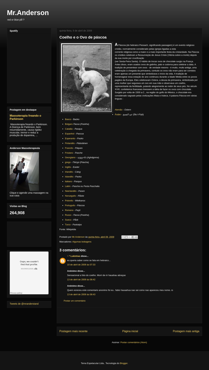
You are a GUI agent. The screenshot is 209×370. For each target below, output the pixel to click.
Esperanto (70, 138)
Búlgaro (69, 124)
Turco (68, 224)
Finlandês (70, 143)
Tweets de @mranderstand (24, 303)
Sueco (68, 219)
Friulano (69, 153)
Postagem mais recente (73, 331)
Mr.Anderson (28, 12)
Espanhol (69, 133)
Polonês (69, 200)
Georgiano (70, 157)
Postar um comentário (75, 300)
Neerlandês (70, 191)
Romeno (69, 210)
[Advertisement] (129, 315)
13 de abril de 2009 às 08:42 (81, 279)
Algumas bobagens (81, 241)
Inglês (68, 167)
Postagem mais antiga (186, 331)
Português (70, 205)
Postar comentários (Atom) (133, 342)
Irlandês (69, 172)
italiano (68, 181)
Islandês (69, 176)
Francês (69, 148)
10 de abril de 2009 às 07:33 (81, 264)
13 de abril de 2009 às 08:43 (81, 294)
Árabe (118, 114)
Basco (68, 119)
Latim (67, 186)
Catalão (69, 129)
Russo (68, 215)
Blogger (123, 363)
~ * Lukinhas (73, 256)
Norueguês (70, 196)
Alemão (118, 109)
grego (68, 162)
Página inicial (130, 331)
